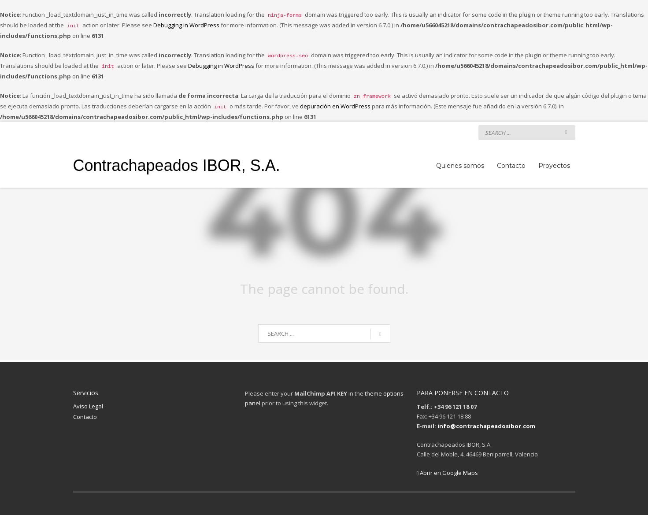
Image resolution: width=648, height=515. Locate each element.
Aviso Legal (88, 406)
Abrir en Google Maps (447, 473)
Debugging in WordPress (186, 25)
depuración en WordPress (335, 106)
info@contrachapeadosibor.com (486, 426)
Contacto (85, 417)
